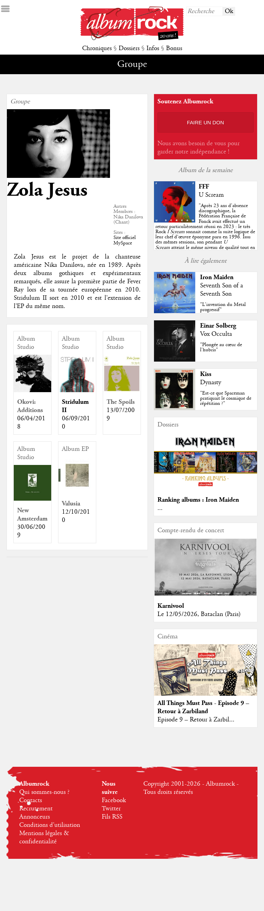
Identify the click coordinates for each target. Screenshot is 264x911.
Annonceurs (34, 817)
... (160, 508)
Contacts (30, 800)
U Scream (211, 195)
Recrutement (36, 809)
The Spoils (121, 402)
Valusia (71, 504)
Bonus (174, 48)
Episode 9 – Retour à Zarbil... (195, 720)
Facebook (114, 800)
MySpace (122, 243)
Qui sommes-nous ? (44, 792)
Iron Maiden (216, 277)
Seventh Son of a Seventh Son (221, 290)
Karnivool (170, 606)
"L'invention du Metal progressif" (223, 307)
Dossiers (129, 48)
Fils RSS (112, 817)
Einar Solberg (218, 326)
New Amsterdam (32, 514)
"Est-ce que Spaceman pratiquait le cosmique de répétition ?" (225, 398)
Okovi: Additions (30, 406)
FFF (204, 187)
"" (205, 231)
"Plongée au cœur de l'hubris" (221, 347)
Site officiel (124, 237)
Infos (152, 48)
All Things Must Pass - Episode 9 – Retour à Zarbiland (203, 707)
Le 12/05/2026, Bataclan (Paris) (199, 614)
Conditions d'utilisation (49, 825)
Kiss (205, 374)
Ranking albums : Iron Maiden (198, 500)
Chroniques (97, 48)
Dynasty (210, 382)
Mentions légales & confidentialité (44, 837)
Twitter (111, 809)
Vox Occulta (216, 334)
